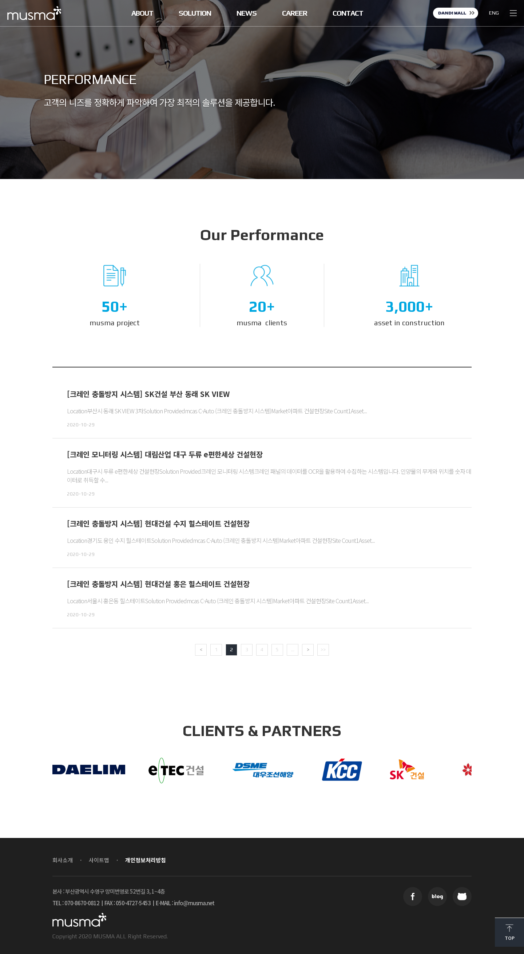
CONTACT (348, 13)
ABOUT (142, 13)
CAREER (294, 13)
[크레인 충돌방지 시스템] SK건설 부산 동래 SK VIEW (148, 394)
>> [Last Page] (323, 649)
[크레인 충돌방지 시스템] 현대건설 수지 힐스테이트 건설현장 (158, 523)
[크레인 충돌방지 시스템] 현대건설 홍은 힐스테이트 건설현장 (158, 584)
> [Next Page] (308, 649)
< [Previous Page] (201, 649)
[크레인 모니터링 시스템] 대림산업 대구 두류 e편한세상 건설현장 (165, 454)
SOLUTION (195, 13)
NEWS (247, 13)
